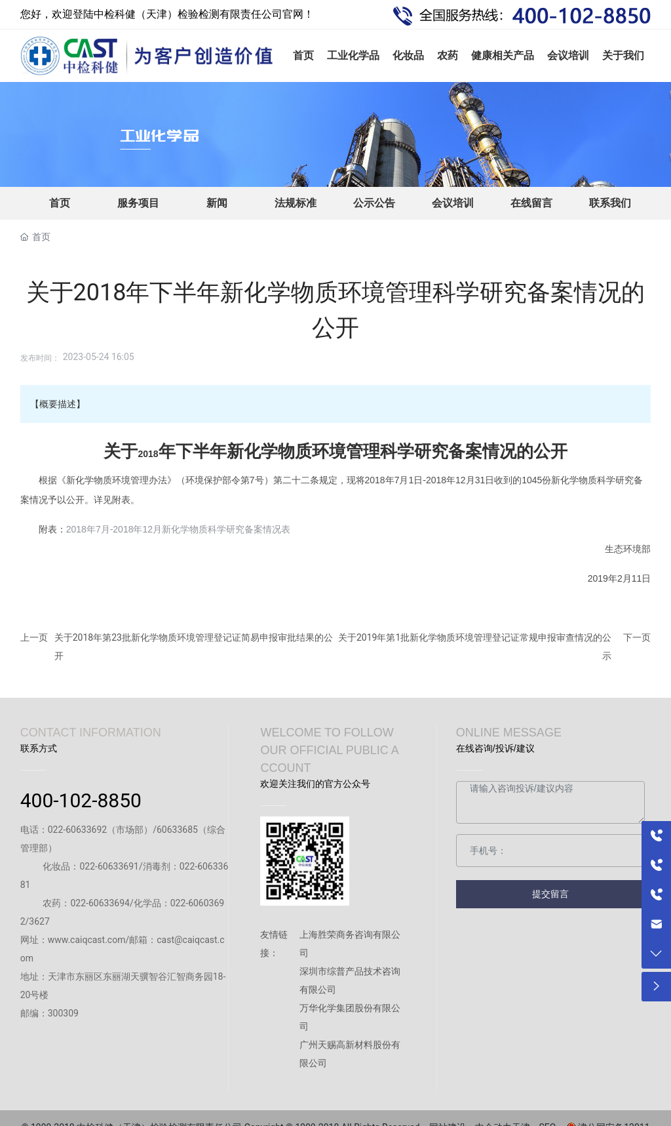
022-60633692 (77, 829)
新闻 (216, 203)
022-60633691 (108, 866)
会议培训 (453, 203)
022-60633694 (99, 903)
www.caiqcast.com (87, 940)
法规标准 (295, 203)
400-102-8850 (81, 800)
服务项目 (138, 203)
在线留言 (531, 203)
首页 (59, 203)
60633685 (177, 829)
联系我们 (610, 203)
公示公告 (374, 203)
